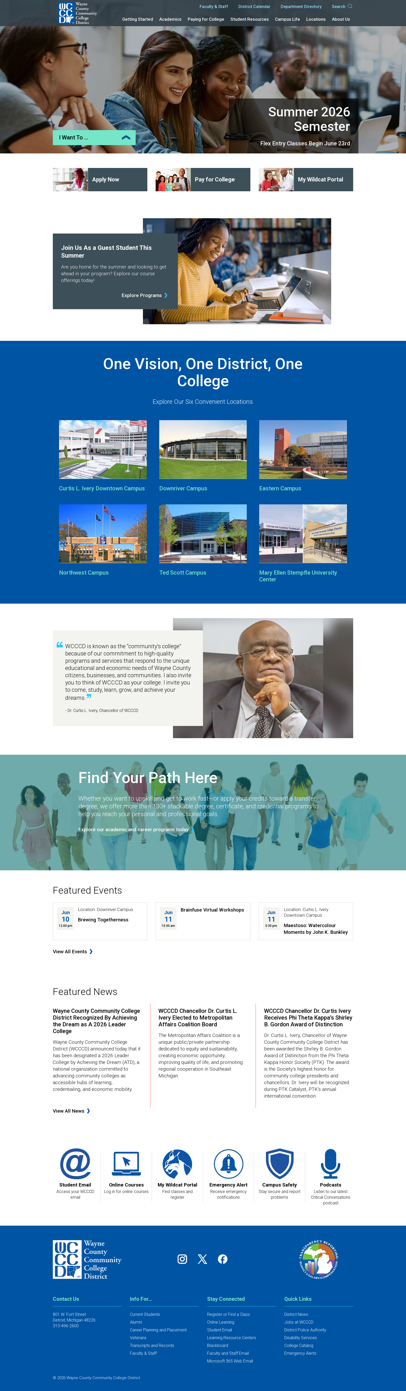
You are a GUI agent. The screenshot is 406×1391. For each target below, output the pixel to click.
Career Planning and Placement (158, 1330)
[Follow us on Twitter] (204, 1259)
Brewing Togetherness (103, 920)
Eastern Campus (280, 488)
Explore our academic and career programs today (133, 829)
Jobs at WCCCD (298, 1322)
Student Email (219, 1330)
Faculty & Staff (214, 6)
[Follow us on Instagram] (184, 1259)
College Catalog (298, 1345)
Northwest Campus (84, 572)
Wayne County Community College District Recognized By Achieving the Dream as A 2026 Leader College (96, 1021)
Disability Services (300, 1337)
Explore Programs (142, 295)
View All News (68, 1111)
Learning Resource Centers (231, 1337)
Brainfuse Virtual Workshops (212, 910)
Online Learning (220, 1322)
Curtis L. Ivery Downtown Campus (102, 488)
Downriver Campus (183, 488)
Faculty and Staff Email (228, 1353)
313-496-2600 (66, 1325)
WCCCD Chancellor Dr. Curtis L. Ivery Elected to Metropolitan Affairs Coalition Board (197, 1018)
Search (342, 7)
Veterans (138, 1337)
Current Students (145, 1314)
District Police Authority (305, 1330)
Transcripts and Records (152, 1345)
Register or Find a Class (228, 1314)
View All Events (70, 952)
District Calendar (254, 6)
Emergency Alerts (300, 1353)
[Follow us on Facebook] (223, 1259)
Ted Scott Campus (182, 572)
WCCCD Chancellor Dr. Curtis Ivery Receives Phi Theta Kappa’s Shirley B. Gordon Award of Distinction (308, 1018)
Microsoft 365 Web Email (230, 1361)
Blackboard (217, 1345)
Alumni (136, 1322)
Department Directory (301, 6)
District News (296, 1314)
